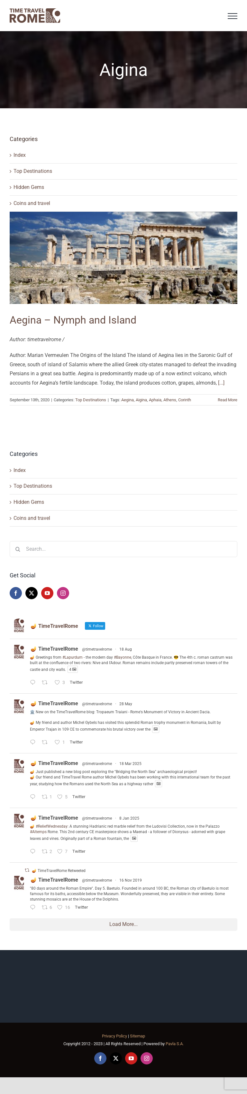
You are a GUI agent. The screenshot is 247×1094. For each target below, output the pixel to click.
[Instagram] (63, 593)
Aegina (127, 399)
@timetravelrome (97, 649)
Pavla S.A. (175, 1043)
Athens (169, 399)
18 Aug (125, 649)
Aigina (141, 399)
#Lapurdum (72, 657)
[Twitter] (31, 593)
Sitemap (137, 1036)
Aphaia (155, 399)
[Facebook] (16, 593)
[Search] (18, 549)
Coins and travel (32, 203)
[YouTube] (47, 593)
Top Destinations (33, 171)
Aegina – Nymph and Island (73, 320)
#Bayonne (122, 657)
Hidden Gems (29, 187)
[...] (221, 383)
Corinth (184, 399)
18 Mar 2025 (130, 763)
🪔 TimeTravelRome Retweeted (59, 870)
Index (20, 155)
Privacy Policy (114, 1036)
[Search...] (123, 549)
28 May (125, 704)
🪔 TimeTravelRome (54, 649)
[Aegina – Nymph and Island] (123, 258)
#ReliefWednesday (52, 826)
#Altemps (38, 832)
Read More (227, 399)
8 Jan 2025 (129, 818)
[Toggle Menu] (232, 16)
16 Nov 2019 (130, 880)
